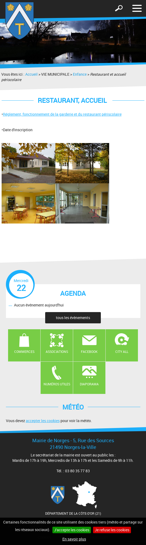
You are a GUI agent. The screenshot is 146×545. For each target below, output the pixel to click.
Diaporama (89, 384)
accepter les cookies (43, 420)
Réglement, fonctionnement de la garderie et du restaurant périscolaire (62, 114)
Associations (57, 351)
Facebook (89, 351)
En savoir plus (74, 539)
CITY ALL (121, 351)
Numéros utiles (57, 384)
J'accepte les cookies (71, 529)
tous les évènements (73, 317)
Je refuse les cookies (112, 529)
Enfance (80, 74)
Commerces (24, 351)
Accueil (31, 74)
